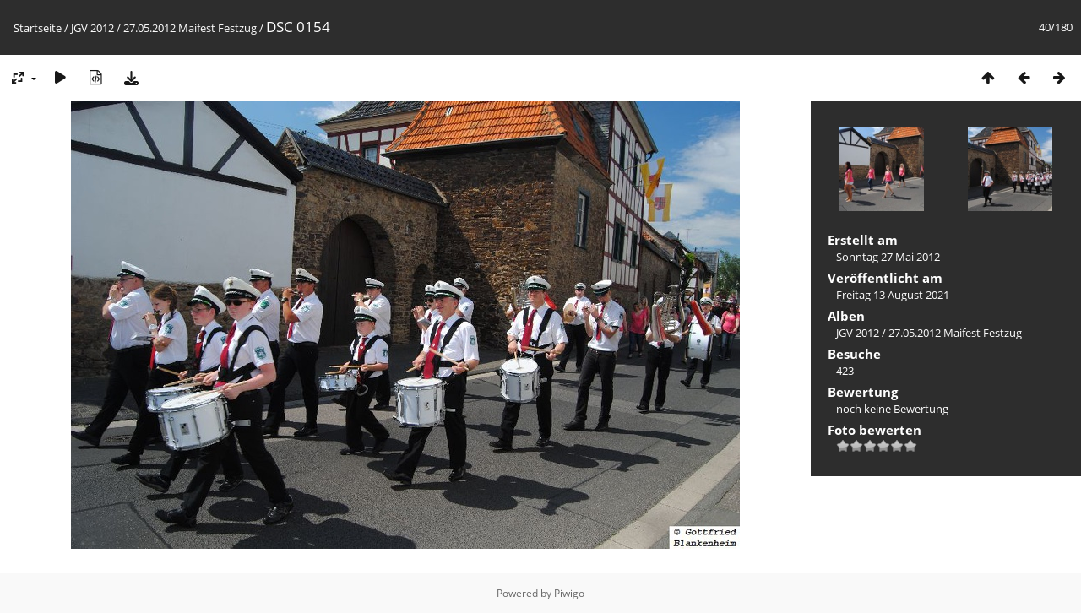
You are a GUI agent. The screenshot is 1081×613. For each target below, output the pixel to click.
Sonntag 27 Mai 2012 (888, 256)
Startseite (38, 27)
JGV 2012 (92, 27)
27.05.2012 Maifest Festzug (190, 27)
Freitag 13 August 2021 (892, 294)
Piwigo (569, 593)
